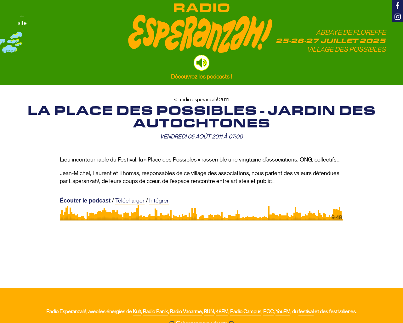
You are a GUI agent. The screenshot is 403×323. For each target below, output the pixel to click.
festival (306, 311)
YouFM (282, 311)
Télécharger (130, 200)
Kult (137, 311)
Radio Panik (155, 311)
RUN (209, 311)
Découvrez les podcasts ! (201, 76)
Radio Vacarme (186, 311)
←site (22, 19)
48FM (222, 311)
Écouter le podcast (85, 200)
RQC (268, 311)
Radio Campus (245, 311)
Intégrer (159, 200)
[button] (201, 63)
